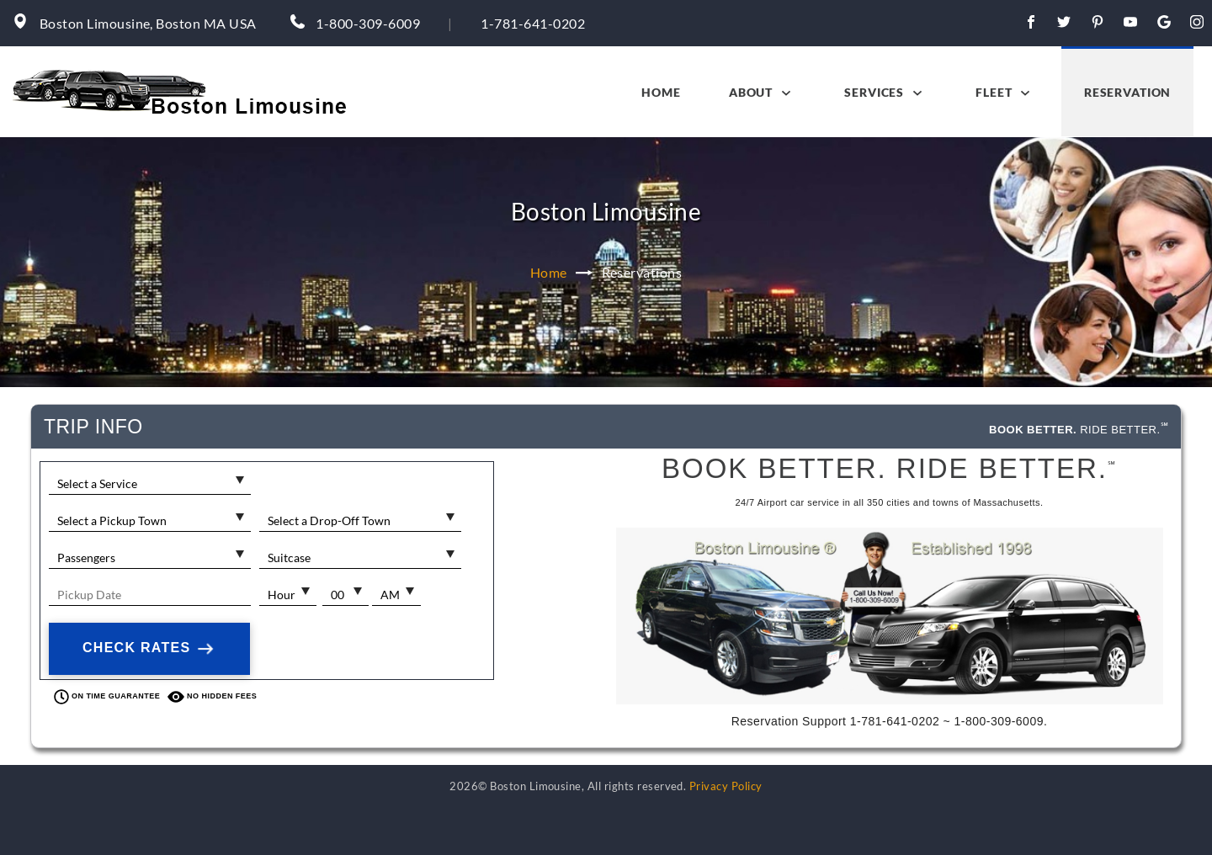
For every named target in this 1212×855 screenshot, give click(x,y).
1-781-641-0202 (533, 23)
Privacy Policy (726, 786)
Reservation (1127, 92)
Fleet (1005, 93)
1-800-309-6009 (368, 23)
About (762, 93)
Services (886, 93)
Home (660, 92)
